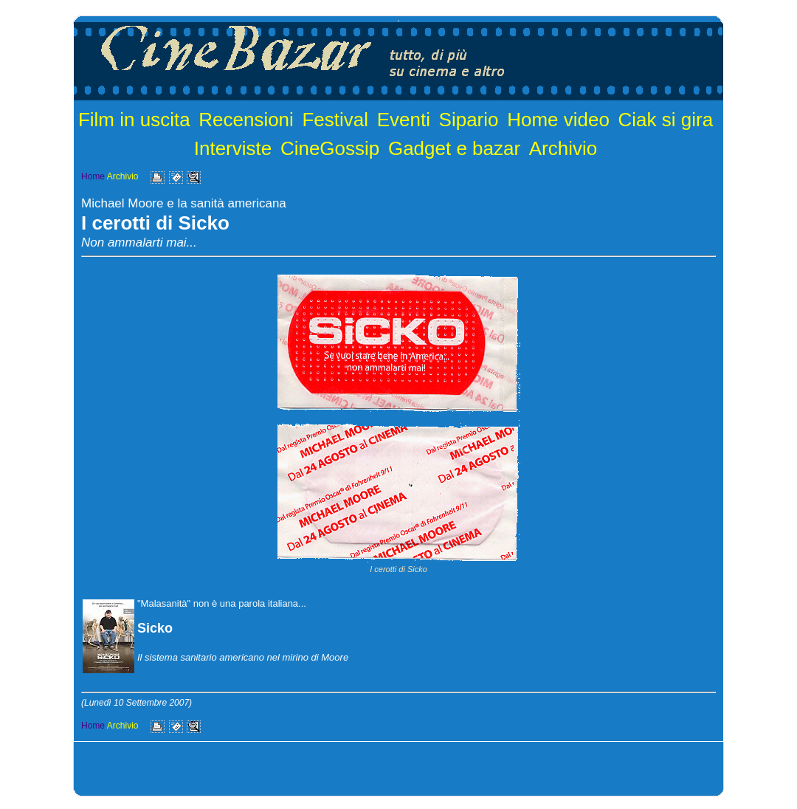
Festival (335, 120)
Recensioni (246, 120)
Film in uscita (134, 120)
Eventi (403, 120)
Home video (558, 120)
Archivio (563, 148)
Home (93, 176)
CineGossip (329, 148)
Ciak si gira (666, 120)
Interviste (233, 148)
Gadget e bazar (454, 148)
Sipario (469, 120)
